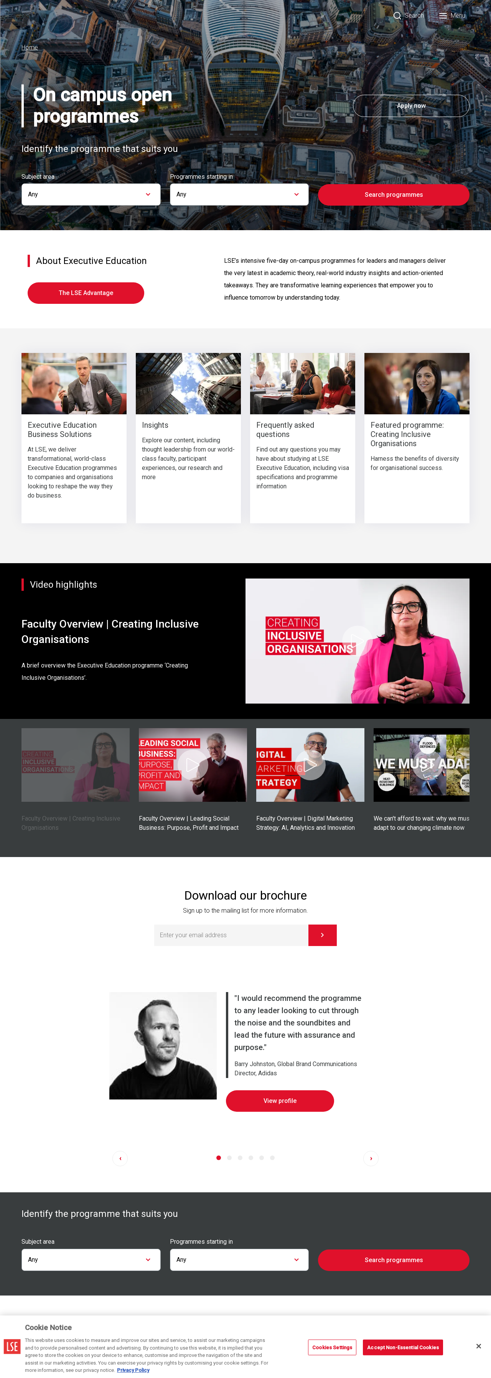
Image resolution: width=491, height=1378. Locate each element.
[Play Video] (358, 641)
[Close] (478, 1346)
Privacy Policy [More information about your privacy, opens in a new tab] (133, 1370)
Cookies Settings (332, 1347)
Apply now (411, 105)
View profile (280, 1100)
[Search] (409, 16)
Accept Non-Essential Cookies (403, 1347)
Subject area (37, 176)
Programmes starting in (201, 176)
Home (29, 47)
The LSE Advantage (86, 293)
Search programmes (394, 194)
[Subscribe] (322, 935)
